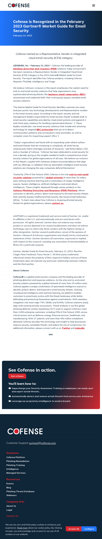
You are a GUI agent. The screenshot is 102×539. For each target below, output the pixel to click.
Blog (8, 487)
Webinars (11, 495)
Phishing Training (15, 465)
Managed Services (16, 472)
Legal (9, 510)
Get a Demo (17, 376)
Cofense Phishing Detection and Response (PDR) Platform (45, 190)
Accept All (73, 529)
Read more (22, 527)
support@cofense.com (42, 443)
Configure (89, 529)
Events (10, 483)
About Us (11, 506)
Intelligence (12, 469)
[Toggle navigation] (94, 5)
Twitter (66, 328)
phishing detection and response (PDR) (35, 68)
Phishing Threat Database (20, 491)
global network (54, 177)
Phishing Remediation (17, 461)
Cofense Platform (15, 457)
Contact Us (12, 516)
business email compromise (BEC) (66, 94)
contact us (57, 203)
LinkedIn (79, 328)
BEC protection (45, 129)
